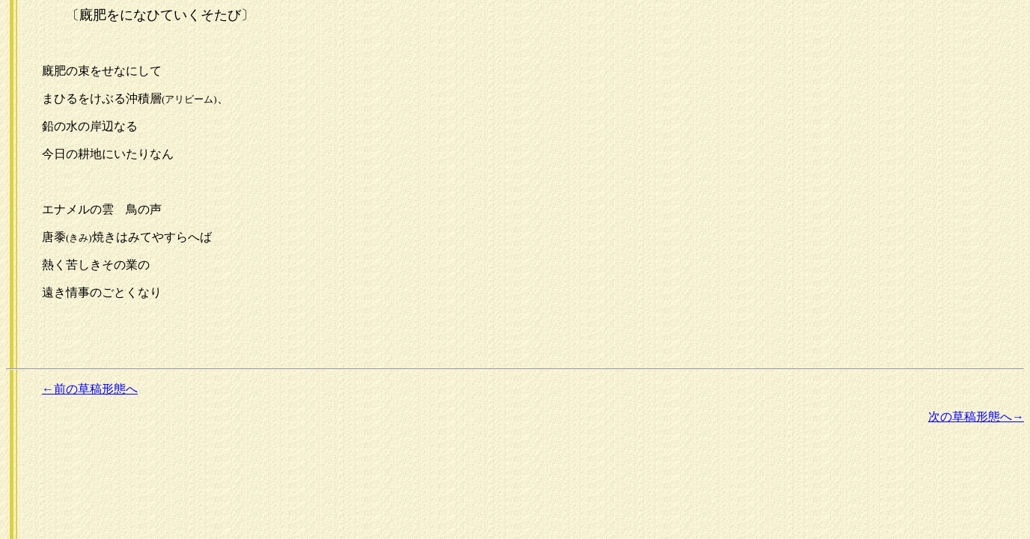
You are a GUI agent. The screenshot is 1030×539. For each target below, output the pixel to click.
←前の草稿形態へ (90, 389)
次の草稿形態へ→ (976, 416)
